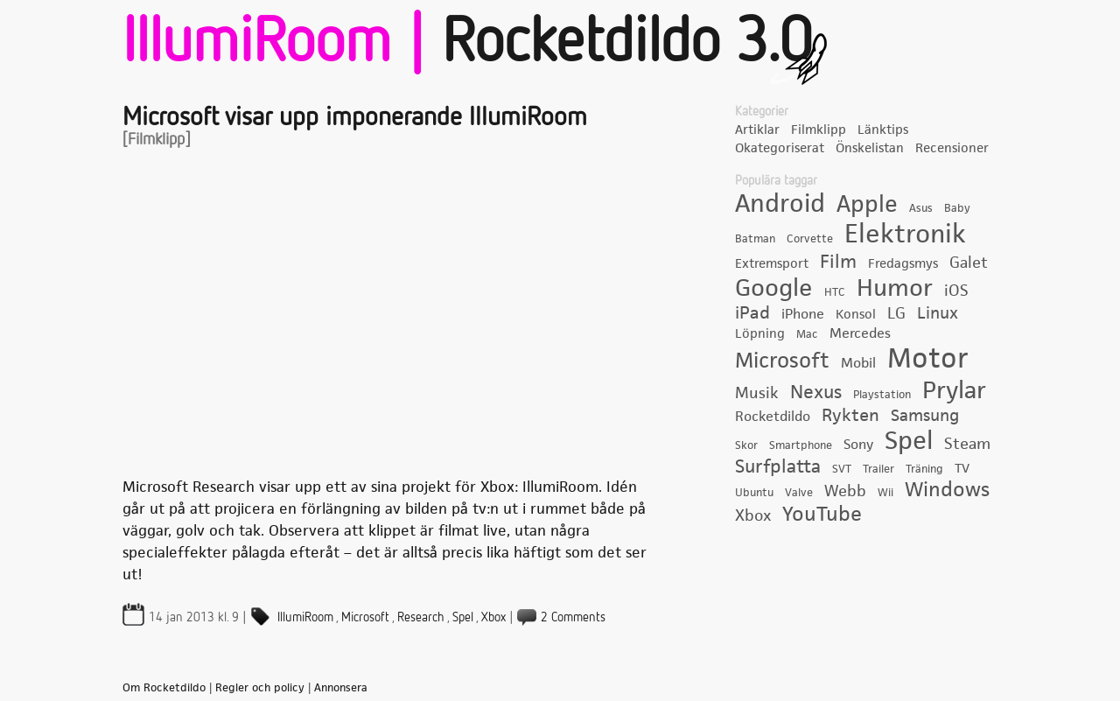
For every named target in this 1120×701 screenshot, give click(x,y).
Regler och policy (259, 688)
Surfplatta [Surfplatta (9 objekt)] (778, 467)
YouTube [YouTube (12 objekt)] (822, 514)
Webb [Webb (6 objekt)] (845, 491)
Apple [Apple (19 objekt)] (867, 205)
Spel (462, 617)
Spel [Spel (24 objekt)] (909, 441)
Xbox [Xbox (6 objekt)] (753, 516)
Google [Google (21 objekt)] (774, 288)
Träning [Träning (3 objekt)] (924, 469)
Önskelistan (870, 148)
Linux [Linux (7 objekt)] (937, 314)
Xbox (493, 617)
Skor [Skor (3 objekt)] (746, 445)
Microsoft (365, 617)
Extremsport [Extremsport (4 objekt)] (771, 263)
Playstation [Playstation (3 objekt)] (882, 395)
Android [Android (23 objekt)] (780, 204)
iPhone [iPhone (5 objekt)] (802, 314)
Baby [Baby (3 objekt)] (957, 208)
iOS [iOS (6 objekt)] (956, 291)
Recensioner (952, 148)
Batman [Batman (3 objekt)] (755, 239)
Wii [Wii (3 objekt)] (885, 493)
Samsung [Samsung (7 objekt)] (925, 416)
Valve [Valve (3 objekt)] (799, 493)
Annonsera (341, 688)
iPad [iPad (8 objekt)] (752, 313)
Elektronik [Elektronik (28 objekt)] (905, 234)
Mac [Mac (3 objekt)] (807, 334)
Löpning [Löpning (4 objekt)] (760, 333)
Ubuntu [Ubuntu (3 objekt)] (754, 493)
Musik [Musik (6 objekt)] (757, 393)
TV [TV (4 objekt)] (962, 468)
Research (420, 617)
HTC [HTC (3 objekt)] (834, 292)
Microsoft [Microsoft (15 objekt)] (782, 360)
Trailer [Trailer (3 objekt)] (878, 469)
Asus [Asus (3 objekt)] (921, 208)
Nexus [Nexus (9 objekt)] (816, 392)
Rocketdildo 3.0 (626, 43)
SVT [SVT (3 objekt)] (841, 469)
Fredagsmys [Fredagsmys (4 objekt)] (903, 263)
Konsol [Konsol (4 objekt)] (856, 314)
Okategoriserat (779, 148)
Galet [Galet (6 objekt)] (968, 263)
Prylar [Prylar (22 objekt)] (954, 390)
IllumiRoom (305, 617)
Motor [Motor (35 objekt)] (928, 358)
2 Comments (573, 617)
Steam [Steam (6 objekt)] (967, 444)
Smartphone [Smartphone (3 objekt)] (800, 445)
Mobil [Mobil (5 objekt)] (858, 363)
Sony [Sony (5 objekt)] (858, 444)
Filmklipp (818, 129)
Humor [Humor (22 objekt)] (895, 288)
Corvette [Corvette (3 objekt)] (810, 239)
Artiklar (757, 129)
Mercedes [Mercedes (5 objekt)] (860, 333)
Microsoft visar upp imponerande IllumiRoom (354, 118)
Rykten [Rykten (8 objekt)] (850, 415)
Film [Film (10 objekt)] (838, 261)
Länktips (883, 129)
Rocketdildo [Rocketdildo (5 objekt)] (772, 416)
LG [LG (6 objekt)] (896, 314)
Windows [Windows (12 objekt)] (947, 490)
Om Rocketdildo (164, 688)
